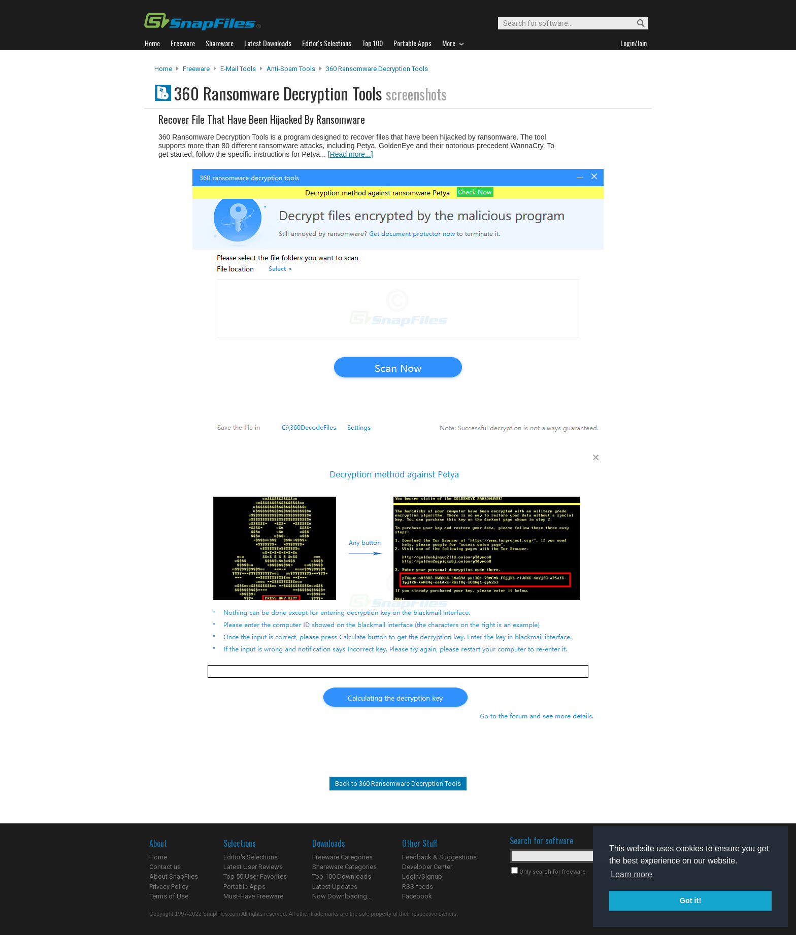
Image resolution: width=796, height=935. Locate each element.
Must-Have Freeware (253, 896)
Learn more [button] (631, 874)
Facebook (417, 896)
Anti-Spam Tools (291, 69)
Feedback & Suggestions (439, 857)
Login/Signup (422, 876)
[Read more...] (350, 154)
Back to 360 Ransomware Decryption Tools (398, 783)
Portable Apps (244, 886)
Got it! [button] (690, 900)
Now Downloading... (342, 896)
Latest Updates (334, 886)
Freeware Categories (342, 857)
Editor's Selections (250, 857)
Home (163, 69)
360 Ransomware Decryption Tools (377, 69)
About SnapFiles (173, 876)
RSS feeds (417, 886)
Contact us (165, 867)
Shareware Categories (344, 867)
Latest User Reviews (253, 867)
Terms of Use (168, 896)
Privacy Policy (168, 886)
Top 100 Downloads (341, 876)
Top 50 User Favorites (255, 876)
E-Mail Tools (238, 69)
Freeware (196, 69)
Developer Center (427, 867)
